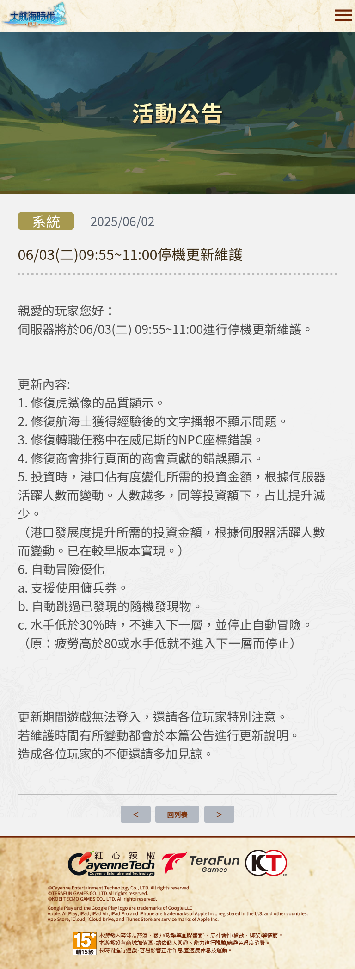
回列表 (177, 814)
